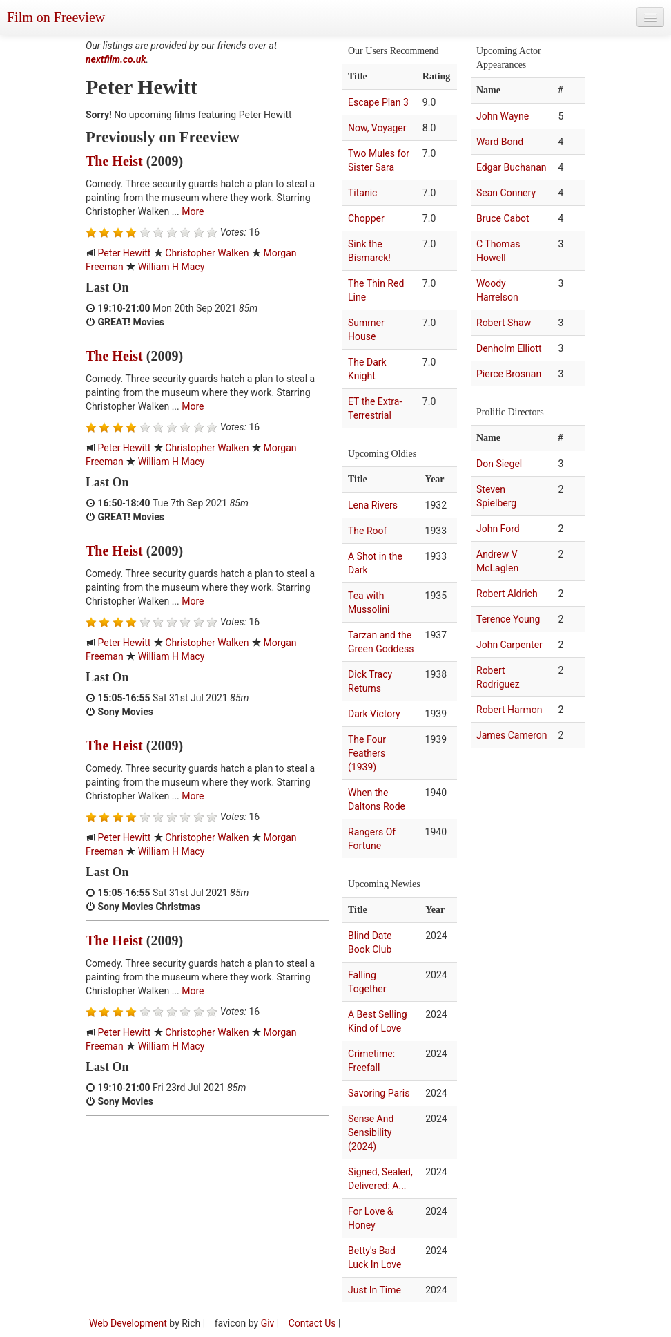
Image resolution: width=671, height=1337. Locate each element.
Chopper (366, 218)
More (193, 211)
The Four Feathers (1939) (367, 753)
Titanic (362, 192)
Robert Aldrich (507, 593)
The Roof (367, 530)
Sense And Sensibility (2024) (370, 1132)
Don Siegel (499, 463)
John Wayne (502, 116)
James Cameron (511, 735)
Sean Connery (506, 192)
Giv (268, 1323)
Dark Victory (374, 713)
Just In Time (374, 1290)
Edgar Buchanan (511, 167)
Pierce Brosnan (508, 373)
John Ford (498, 528)
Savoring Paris (378, 1093)
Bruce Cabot (502, 218)
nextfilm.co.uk (116, 59)
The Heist (114, 161)
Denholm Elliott (509, 348)
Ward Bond (499, 141)
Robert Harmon (509, 709)
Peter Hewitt (123, 252)
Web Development (128, 1323)
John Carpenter (509, 644)
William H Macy (171, 266)
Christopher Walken (207, 252)
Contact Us (312, 1323)
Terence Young (508, 619)
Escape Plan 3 (378, 102)
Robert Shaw (503, 322)
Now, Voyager (377, 127)
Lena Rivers (373, 505)
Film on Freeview (56, 17)
